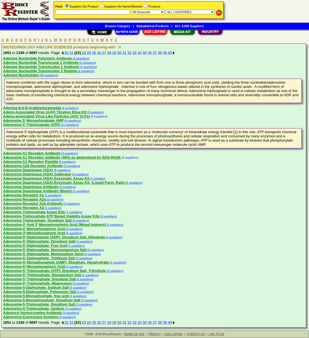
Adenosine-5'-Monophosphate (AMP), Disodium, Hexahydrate (56, 262)
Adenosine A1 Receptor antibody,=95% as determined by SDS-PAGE (62, 157)
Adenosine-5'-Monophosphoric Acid (34, 266)
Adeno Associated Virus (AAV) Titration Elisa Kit (44, 112)
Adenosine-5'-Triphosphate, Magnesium (37, 283)
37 (155, 53)
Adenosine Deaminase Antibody (30, 187)
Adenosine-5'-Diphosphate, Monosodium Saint (43, 254)
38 (160, 53)
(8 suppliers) (61, 170)
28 (109, 53)
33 (134, 53)
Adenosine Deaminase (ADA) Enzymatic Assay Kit (46, 178)
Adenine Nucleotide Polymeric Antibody (37, 58)
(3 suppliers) (77, 287)
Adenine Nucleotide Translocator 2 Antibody (41, 67)
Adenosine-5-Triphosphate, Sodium (33, 308)
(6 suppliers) (72, 120)
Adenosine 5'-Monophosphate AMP (33, 120)
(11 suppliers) (69, 124)
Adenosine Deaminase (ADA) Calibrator (37, 174)
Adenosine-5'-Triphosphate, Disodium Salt (39, 279)
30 (119, 53)
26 (99, 53)
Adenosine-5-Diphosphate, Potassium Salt (39, 292)
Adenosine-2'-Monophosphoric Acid (34, 229)
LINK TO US (216, 334)
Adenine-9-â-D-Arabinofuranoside (32, 108)
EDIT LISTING (174, 334)
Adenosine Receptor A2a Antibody (33, 203)
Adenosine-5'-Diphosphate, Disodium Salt (39, 241)
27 (104, 53)
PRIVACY (154, 334)
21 (71, 53)
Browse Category (117, 26)
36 (149, 53)
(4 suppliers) (108, 216)
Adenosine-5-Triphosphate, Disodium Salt (39, 304)
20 (66, 53)
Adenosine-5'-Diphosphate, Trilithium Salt (39, 258)
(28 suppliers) (48, 75)
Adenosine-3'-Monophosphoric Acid (34, 233)
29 (114, 53)
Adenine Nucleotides (21, 75)
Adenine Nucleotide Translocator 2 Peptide (40, 71)
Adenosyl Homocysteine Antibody (32, 313)
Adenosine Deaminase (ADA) (28, 170)
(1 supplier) (97, 178)
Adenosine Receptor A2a (24, 199)
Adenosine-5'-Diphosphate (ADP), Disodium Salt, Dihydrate (54, 237)
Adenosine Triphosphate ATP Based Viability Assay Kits (51, 216)
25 (94, 53)
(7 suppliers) (73, 212)
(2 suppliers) (80, 58)
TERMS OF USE (133, 334)
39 (165, 53)
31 (124, 53)
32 (129, 53)
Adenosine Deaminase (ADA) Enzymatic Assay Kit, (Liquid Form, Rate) (64, 182)
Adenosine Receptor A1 (23, 195)
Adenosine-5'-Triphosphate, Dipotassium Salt (42, 275)
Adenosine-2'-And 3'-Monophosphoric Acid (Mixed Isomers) (54, 224)
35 (144, 53)
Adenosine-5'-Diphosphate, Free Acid (35, 245)
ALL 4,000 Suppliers (189, 26)
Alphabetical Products (152, 26)
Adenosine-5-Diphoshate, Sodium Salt (36, 287)
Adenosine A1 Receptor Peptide (30, 161)
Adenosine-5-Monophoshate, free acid (36, 296)
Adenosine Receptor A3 (23, 208)
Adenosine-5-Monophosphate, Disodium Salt (41, 300)
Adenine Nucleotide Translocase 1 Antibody (41, 62)
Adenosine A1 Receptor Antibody (32, 153)
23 (84, 53)
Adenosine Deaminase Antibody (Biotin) (37, 191)
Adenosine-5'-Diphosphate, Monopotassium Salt (45, 250)
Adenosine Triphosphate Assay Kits (34, 212)
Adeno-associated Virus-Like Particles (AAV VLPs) (46, 116)
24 (89, 53)
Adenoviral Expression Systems (30, 317)
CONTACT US (196, 334)
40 (170, 53)
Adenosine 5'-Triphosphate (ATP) (31, 125)
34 (139, 53)
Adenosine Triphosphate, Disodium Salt (37, 220)
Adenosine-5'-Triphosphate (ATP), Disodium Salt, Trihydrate (54, 271)
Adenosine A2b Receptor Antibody (33, 166)
